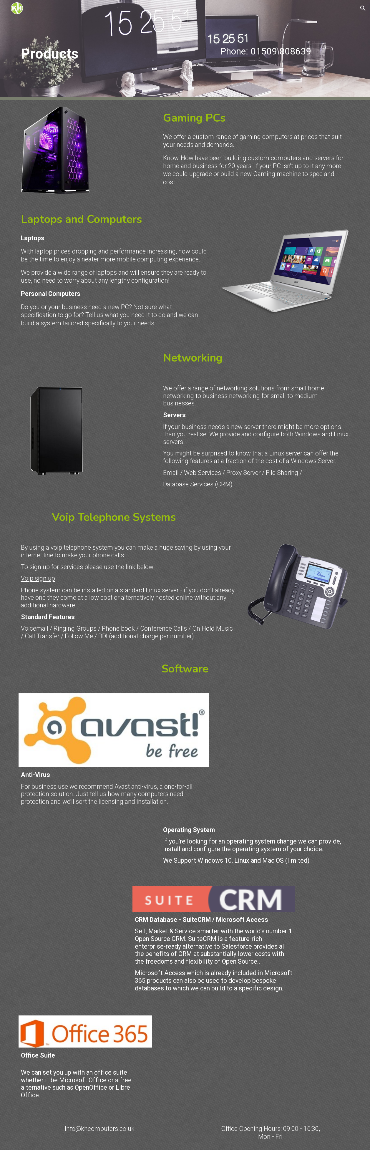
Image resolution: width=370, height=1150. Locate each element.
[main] (100, 50)
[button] (363, 8)
